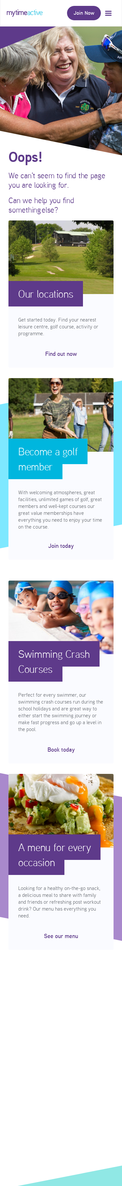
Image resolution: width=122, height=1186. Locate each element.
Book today (61, 750)
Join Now (84, 12)
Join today (61, 546)
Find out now (61, 354)
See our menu (61, 936)
